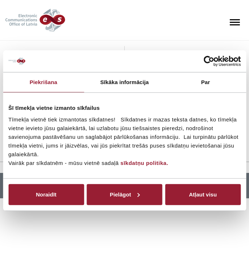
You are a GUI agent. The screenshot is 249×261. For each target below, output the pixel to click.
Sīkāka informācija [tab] (124, 82)
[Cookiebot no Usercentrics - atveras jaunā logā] (209, 61)
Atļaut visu (203, 194)
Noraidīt (46, 194)
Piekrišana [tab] (43, 82)
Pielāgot (125, 194)
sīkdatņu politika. (144, 163)
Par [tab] (205, 82)
